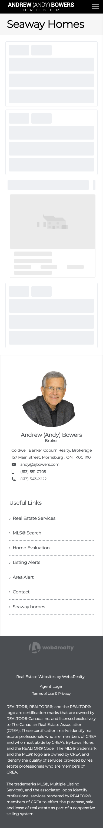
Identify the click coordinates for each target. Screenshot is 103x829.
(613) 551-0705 (33, 471)
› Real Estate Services (32, 518)
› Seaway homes (27, 607)
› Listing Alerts (24, 563)
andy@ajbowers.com (39, 464)
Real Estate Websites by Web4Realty (50, 677)
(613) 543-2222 (33, 479)
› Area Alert (21, 577)
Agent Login (51, 687)
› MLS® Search (25, 533)
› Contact (19, 592)
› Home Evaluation (29, 548)
